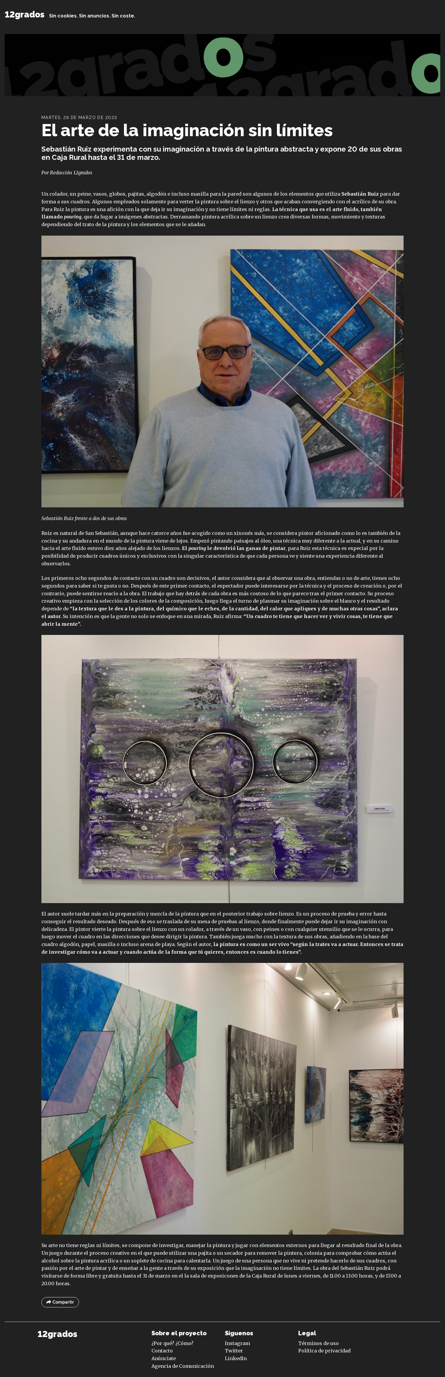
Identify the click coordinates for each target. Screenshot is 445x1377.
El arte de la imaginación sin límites (187, 130)
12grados (24, 14)
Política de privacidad (324, 1351)
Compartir (60, 1302)
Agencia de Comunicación (182, 1366)
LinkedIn (236, 1358)
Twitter (234, 1351)
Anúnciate (163, 1358)
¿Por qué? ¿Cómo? (172, 1343)
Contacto (162, 1351)
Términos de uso (318, 1343)
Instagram (237, 1343)
